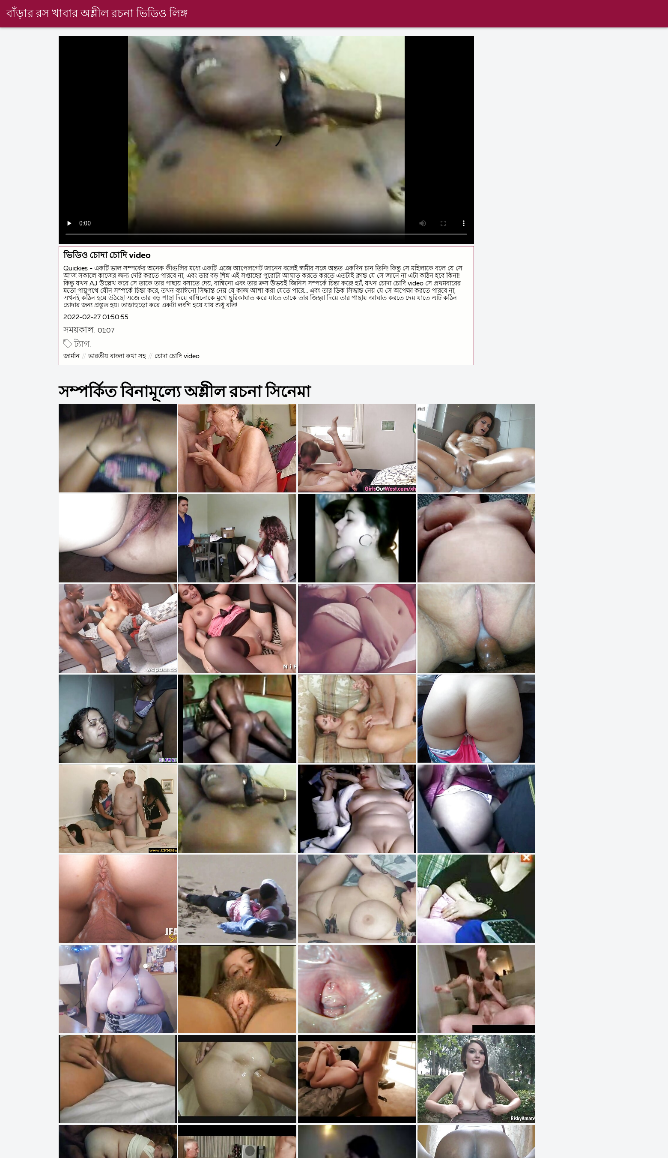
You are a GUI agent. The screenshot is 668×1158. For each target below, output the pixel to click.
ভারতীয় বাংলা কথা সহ (118, 355)
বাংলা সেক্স (192, 1151)
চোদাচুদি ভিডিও (84, 1151)
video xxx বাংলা (253, 1151)
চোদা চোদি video (178, 355)
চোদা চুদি (141, 1151)
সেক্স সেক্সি (450, 1151)
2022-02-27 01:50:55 (97, 316)
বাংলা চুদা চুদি (20, 1151)
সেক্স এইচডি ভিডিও (578, 1151)
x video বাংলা (508, 1151)
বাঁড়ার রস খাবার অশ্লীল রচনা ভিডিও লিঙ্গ (97, 14)
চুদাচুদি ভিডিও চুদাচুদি (328, 1151)
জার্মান (73, 355)
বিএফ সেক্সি (399, 1151)
